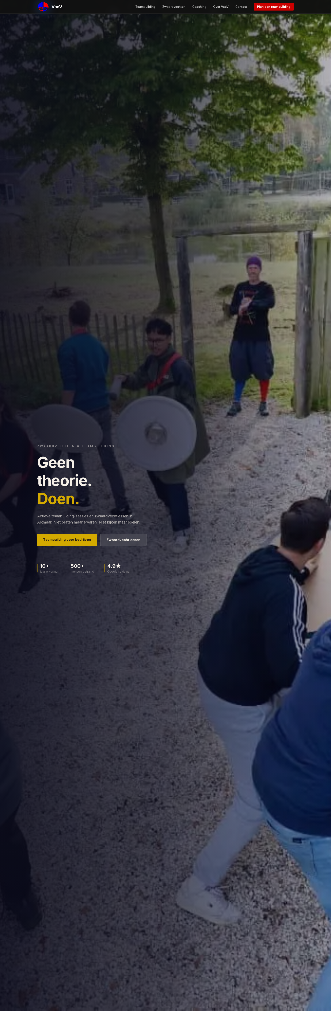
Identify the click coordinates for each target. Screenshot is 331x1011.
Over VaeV (221, 6)
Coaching (199, 6)
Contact (241, 6)
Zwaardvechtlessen (123, 540)
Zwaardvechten (174, 6)
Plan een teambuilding (273, 6)
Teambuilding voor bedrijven (67, 539)
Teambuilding (145, 6)
